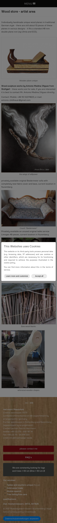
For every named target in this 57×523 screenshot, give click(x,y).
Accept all (39, 276)
